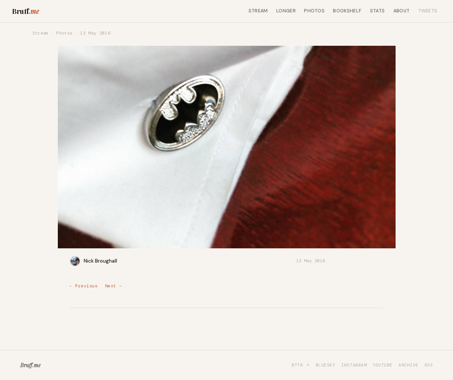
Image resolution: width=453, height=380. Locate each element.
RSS (428, 365)
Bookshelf (347, 11)
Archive (408, 365)
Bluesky (326, 365)
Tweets (428, 11)
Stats (377, 11)
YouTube (383, 365)
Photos (314, 11)
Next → (113, 286)
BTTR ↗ (300, 365)
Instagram (354, 365)
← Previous (84, 286)
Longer (286, 11)
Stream (258, 11)
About (401, 11)
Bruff (25, 11)
